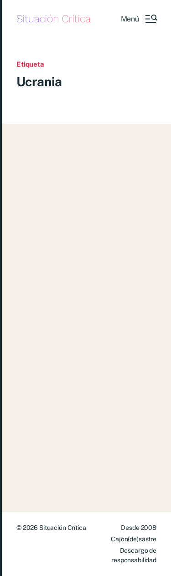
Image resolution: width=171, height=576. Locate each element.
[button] (138, 19)
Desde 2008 (138, 527)
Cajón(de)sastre (133, 539)
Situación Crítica (53, 19)
